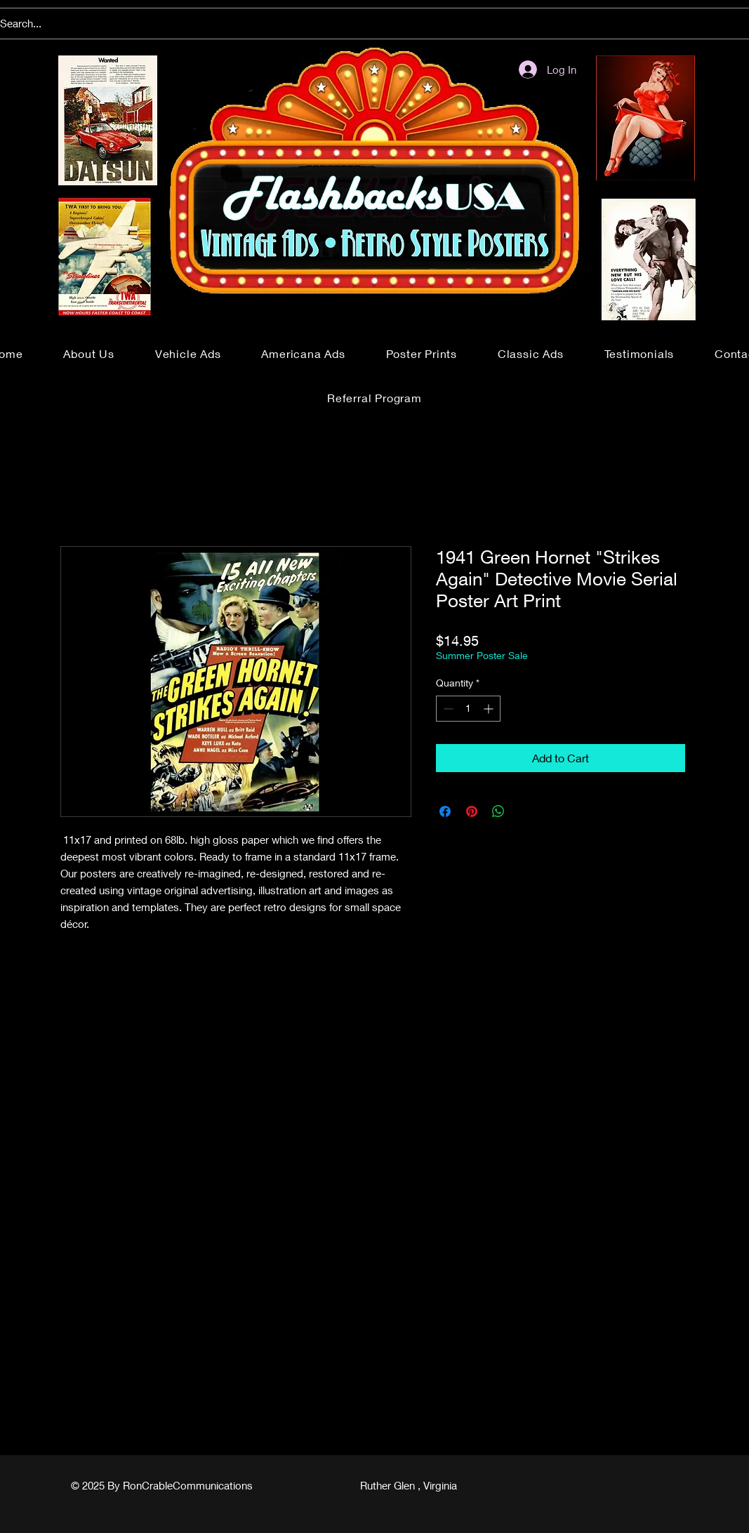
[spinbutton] (468, 708)
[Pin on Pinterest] (471, 811)
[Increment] (489, 708)
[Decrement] (447, 708)
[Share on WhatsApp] (498, 811)
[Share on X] (525, 811)
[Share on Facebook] (445, 811)
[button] (188, 353)
